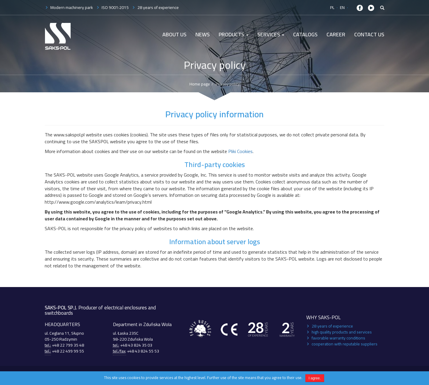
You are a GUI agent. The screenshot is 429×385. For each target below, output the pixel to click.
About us (174, 34)
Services (270, 34)
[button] (382, 8)
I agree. (315, 378)
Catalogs (305, 34)
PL (332, 7)
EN (342, 7)
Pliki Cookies (240, 151)
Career (336, 34)
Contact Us (369, 34)
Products (233, 34)
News (202, 34)
